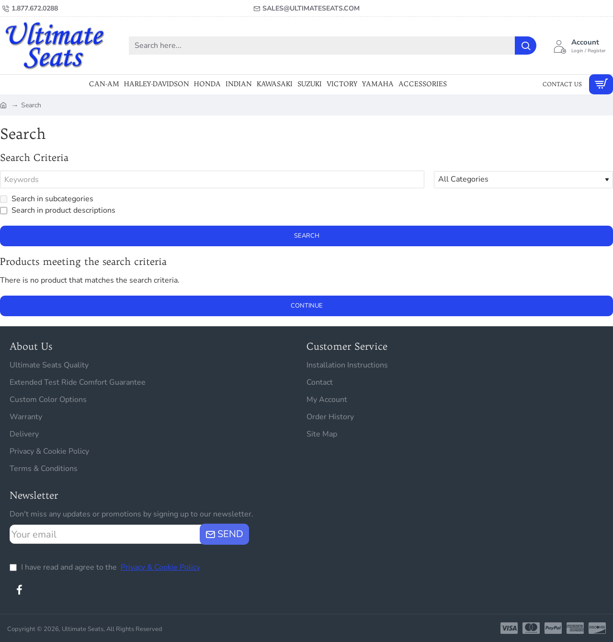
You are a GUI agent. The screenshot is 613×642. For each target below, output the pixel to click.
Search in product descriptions (57, 211)
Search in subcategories (46, 199)
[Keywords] (212, 180)
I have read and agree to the (106, 567)
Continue (307, 306)
